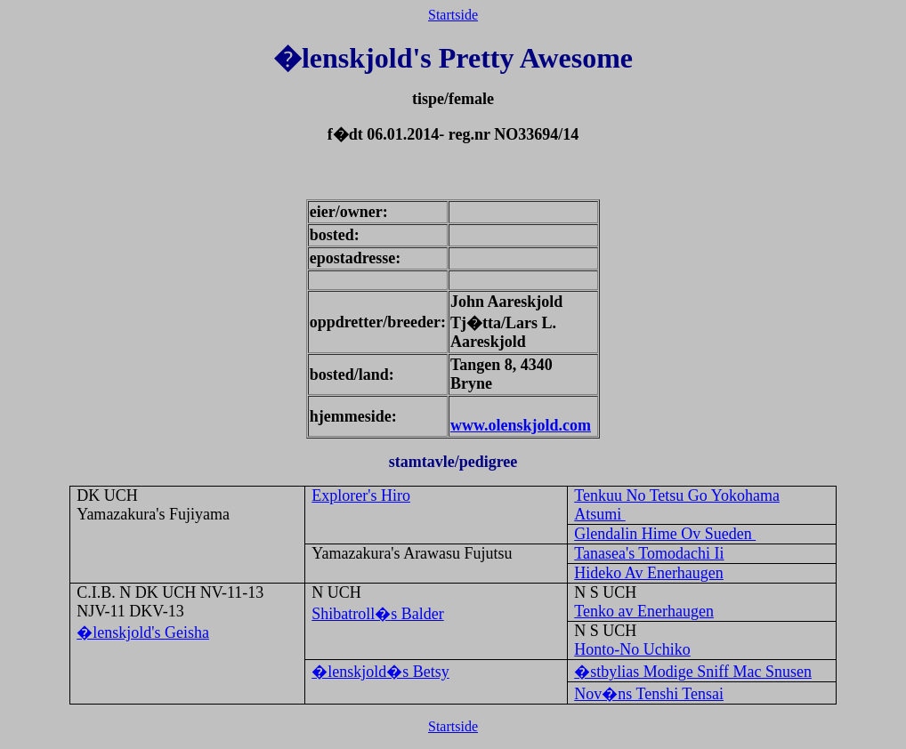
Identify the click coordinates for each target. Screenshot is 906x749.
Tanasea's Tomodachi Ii (649, 553)
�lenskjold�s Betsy (380, 672)
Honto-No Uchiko (632, 649)
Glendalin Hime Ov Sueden (665, 534)
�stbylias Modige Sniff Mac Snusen (693, 672)
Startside (453, 14)
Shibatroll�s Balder (377, 614)
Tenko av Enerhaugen (644, 611)
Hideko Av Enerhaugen (649, 573)
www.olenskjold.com (520, 425)
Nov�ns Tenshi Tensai (649, 694)
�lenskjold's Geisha (143, 632)
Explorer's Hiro (360, 495)
